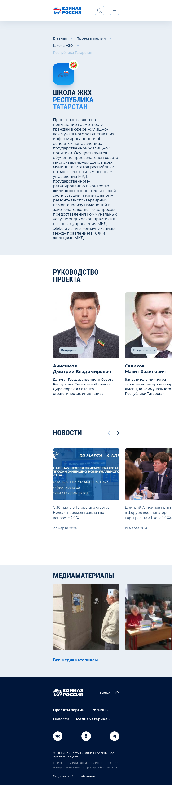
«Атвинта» (87, 776)
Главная (60, 38)
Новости (61, 719)
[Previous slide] (108, 433)
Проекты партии (91, 38)
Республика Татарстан (72, 53)
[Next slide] (118, 433)
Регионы (99, 710)
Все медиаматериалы (75, 660)
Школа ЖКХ (63, 45)
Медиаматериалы (93, 719)
